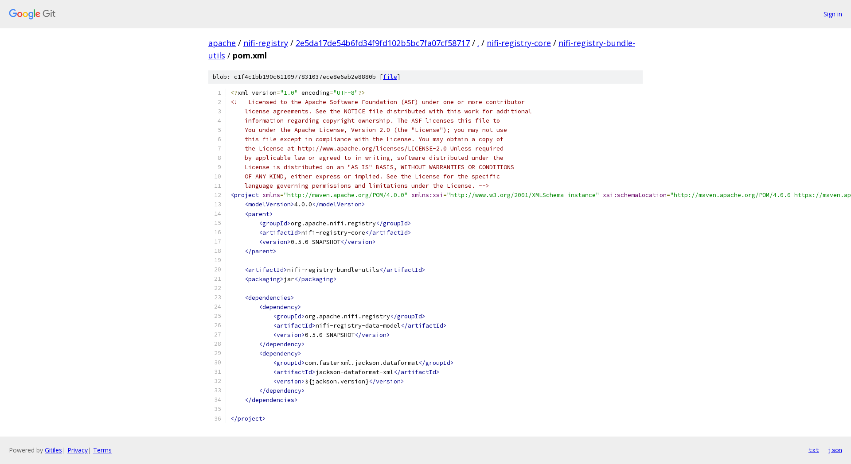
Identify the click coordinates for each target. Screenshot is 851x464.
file (390, 77)
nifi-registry (265, 43)
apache (222, 43)
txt (813, 450)
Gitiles (53, 450)
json (835, 450)
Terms (102, 450)
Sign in (833, 14)
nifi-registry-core (519, 43)
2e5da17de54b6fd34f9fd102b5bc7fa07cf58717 (383, 43)
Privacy (77, 450)
